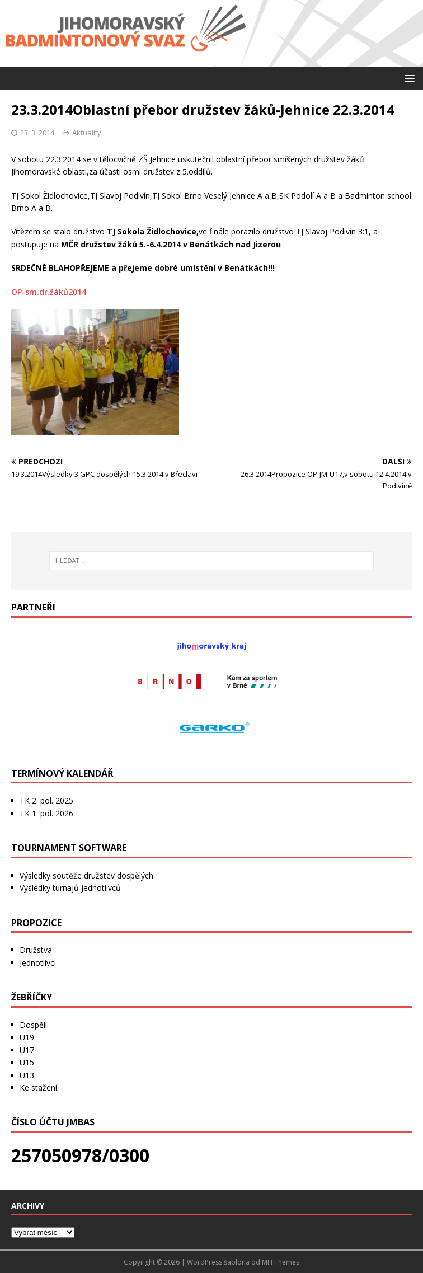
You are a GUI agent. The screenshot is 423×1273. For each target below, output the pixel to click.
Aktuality (86, 133)
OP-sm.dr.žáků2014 (48, 291)
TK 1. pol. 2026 (46, 813)
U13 (27, 1075)
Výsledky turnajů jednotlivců (70, 887)
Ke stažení (38, 1087)
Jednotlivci (38, 962)
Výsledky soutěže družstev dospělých (86, 875)
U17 (27, 1050)
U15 (27, 1062)
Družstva (36, 950)
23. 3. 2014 (37, 133)
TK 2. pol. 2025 (46, 800)
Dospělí (33, 1025)
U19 (27, 1037)
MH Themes (280, 1262)
